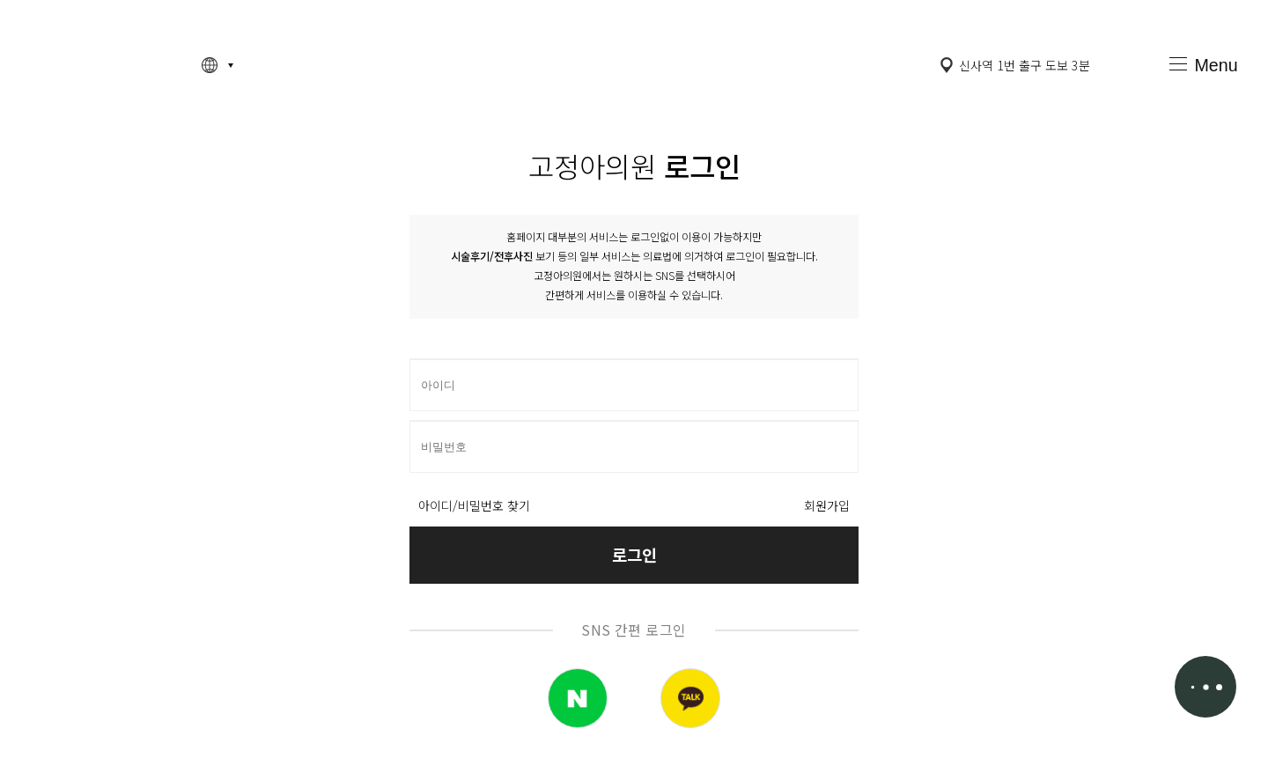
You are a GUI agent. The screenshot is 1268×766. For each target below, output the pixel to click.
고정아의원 (100, 65)
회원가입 (827, 505)
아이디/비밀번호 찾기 (474, 505)
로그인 (634, 554)
